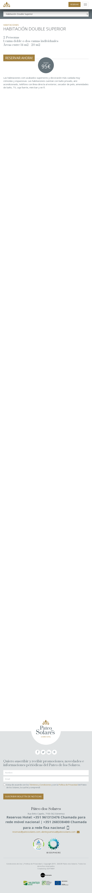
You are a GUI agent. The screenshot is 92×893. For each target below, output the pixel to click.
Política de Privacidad (68, 784)
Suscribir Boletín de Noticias (23, 796)
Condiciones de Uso (14, 864)
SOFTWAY (51, 868)
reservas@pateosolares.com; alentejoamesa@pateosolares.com (46, 831)
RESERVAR (74, 4)
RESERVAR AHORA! (19, 58)
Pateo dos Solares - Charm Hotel (6, 5)
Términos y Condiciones (40, 784)
